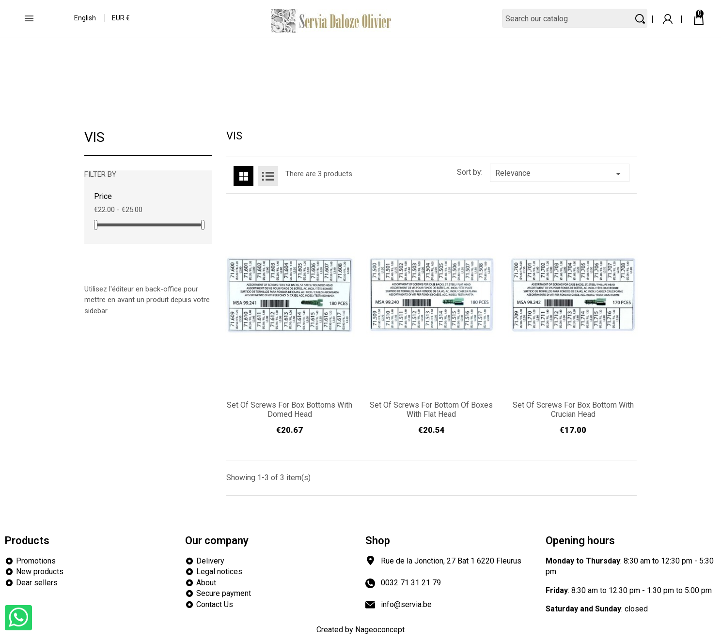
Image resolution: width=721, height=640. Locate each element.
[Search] (574, 18)
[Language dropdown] (85, 19)
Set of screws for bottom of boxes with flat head (431, 409)
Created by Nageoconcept (360, 629)
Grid (243, 176)
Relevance (559, 174)
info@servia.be (406, 604)
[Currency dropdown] (121, 19)
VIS (94, 137)
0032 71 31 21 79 (411, 582)
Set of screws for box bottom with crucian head (573, 409)
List (268, 176)
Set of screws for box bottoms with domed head (289, 409)
